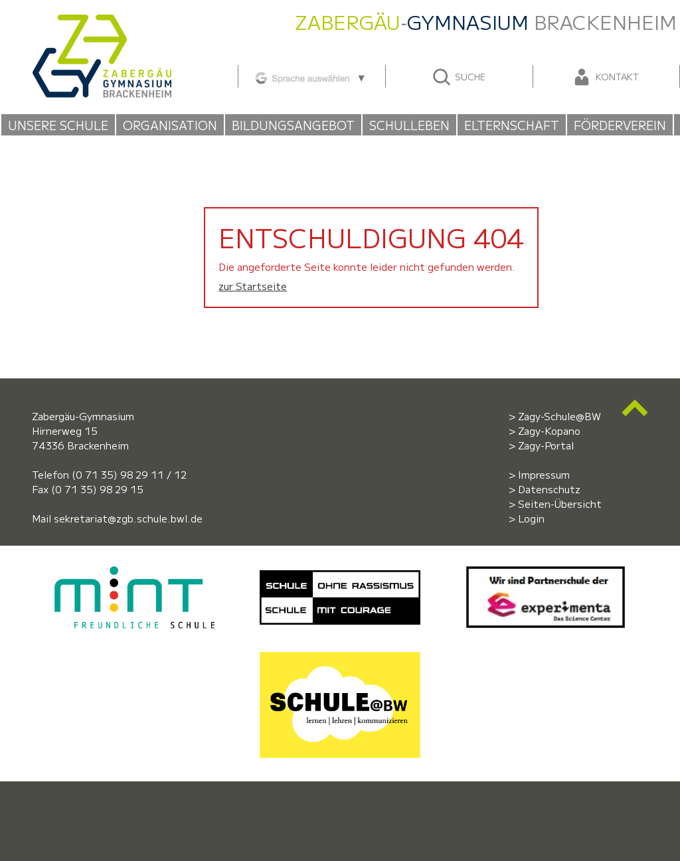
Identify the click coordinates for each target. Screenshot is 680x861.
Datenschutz (549, 489)
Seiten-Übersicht (560, 503)
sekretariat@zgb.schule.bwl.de (128, 518)
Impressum (544, 474)
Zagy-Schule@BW (559, 416)
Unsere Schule (58, 124)
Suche (458, 77)
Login (531, 518)
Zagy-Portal (546, 445)
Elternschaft (511, 124)
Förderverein (620, 124)
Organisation (170, 124)
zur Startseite (252, 286)
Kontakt (605, 77)
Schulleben (409, 124)
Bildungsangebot (293, 124)
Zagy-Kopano (549, 430)
